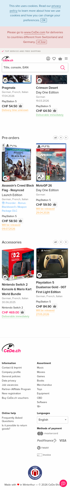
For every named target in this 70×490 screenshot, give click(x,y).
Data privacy (9, 380)
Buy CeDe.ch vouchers (15, 398)
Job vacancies (10, 384)
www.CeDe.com (34, 32)
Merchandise (44, 384)
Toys (39, 389)
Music (40, 367)
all (55, 137)
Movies (41, 372)
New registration (11, 393)
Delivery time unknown (15, 110)
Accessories (11, 242)
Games (41, 376)
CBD (39, 398)
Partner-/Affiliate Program (16, 389)
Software (42, 402)
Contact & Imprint (12, 367)
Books (40, 380)
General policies (11, 376)
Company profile (11, 372)
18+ (39, 406)
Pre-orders (10, 138)
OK (44, 20)
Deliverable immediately (49, 115)
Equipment (43, 393)
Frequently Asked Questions (12, 419)
